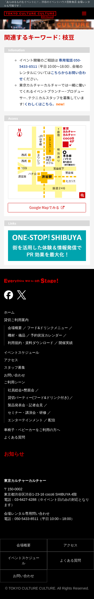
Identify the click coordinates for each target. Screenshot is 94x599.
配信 (51, 420)
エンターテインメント (25, 420)
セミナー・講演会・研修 (27, 413)
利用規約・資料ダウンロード (30, 343)
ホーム (9, 312)
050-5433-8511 (26, 519)
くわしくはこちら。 (39, 103)
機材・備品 (16, 335)
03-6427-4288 (25, 500)
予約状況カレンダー (46, 335)
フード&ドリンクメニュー (47, 328)
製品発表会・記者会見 (25, 405)
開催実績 (66, 343)
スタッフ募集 (14, 367)
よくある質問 (14, 437)
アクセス (11, 360)
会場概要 (15, 328)
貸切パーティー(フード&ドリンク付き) (38, 398)
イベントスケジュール (21, 352)
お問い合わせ (14, 375)
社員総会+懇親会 (21, 390)
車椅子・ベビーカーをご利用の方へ (32, 430)
